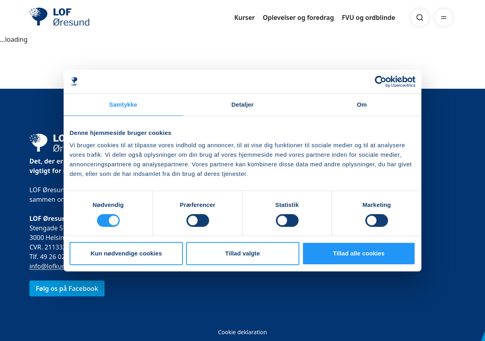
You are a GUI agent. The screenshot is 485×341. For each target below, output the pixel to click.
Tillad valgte (242, 253)
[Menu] (443, 17)
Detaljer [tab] (242, 104)
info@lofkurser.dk (55, 266)
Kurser (244, 17)
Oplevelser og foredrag (298, 17)
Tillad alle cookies (358, 253)
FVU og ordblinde (368, 17)
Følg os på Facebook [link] (67, 288)
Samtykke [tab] (123, 104)
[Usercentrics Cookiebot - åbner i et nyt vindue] (380, 82)
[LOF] (87, 17)
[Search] (420, 17)
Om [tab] (362, 104)
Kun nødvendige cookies (126, 253)
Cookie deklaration (242, 332)
